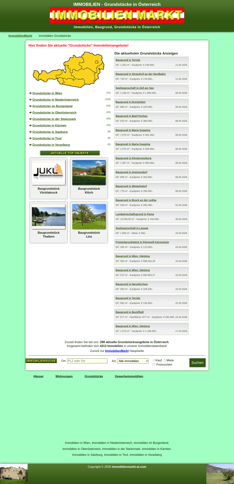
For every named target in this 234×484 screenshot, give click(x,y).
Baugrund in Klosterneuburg (134, 158)
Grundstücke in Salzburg (50, 132)
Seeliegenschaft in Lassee (132, 228)
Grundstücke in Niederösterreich (55, 99)
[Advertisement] (69, 273)
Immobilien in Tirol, (116, 454)
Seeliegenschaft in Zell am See (135, 88)
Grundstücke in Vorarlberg (51, 144)
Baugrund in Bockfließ (130, 312)
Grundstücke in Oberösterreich (54, 112)
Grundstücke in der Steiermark (54, 119)
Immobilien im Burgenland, (151, 442)
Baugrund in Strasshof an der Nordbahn (141, 74)
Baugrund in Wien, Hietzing (133, 256)
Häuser (38, 376)
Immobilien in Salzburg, (87, 454)
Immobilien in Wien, (78, 442)
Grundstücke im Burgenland (52, 106)
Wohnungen (64, 376)
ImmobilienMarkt (20, 35)
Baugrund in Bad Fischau (131, 116)
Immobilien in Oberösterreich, (82, 448)
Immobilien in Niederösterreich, (112, 442)
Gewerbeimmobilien (129, 376)
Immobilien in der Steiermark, (121, 448)
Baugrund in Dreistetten (131, 102)
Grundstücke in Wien (47, 93)
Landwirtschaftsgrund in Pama (135, 214)
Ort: (63, 360)
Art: (114, 361)
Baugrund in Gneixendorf (131, 172)
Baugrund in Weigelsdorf (131, 186)
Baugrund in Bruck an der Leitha (136, 200)
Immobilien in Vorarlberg (146, 454)
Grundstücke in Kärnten (49, 125)
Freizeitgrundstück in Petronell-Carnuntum (142, 242)
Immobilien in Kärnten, (157, 448)
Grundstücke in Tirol (47, 138)
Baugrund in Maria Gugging (133, 130)
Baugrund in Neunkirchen (132, 284)
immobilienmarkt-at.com (129, 466)
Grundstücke (94, 376)
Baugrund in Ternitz (128, 60)
